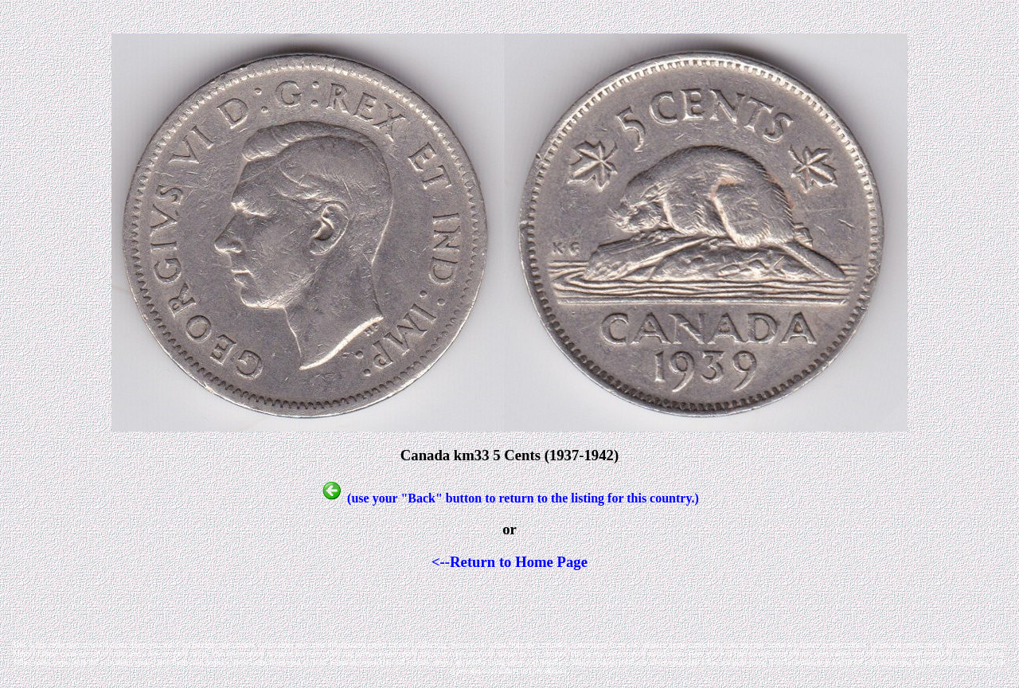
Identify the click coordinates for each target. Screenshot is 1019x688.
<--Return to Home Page (509, 561)
